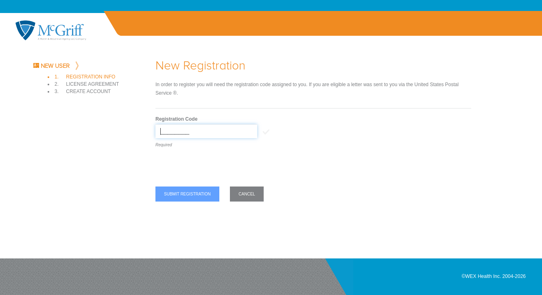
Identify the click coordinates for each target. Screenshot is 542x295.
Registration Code (176, 119)
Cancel (246, 194)
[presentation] (217, 168)
